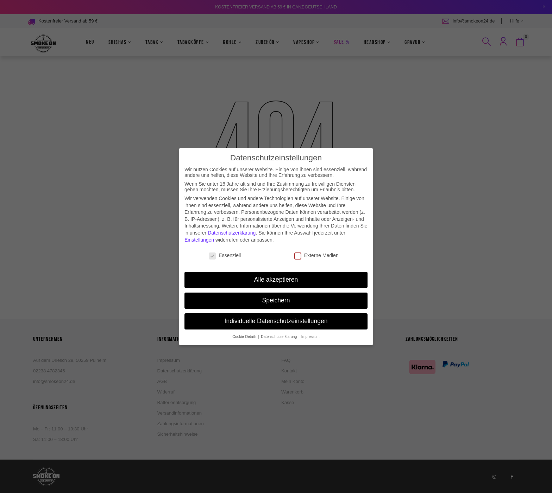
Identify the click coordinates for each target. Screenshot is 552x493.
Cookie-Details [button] (244, 329)
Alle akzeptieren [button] (276, 271)
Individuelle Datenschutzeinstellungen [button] (276, 313)
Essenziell (225, 247)
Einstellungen (199, 232)
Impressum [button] (310, 329)
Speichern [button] (276, 292)
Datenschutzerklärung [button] (279, 329)
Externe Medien (316, 247)
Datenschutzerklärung (232, 225)
